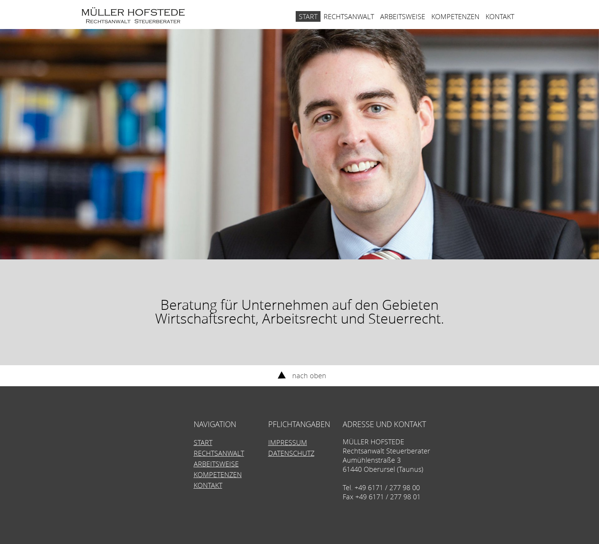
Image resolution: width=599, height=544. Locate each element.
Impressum (287, 442)
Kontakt (500, 16)
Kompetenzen (455, 16)
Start (308, 16)
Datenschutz (291, 453)
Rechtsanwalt (349, 16)
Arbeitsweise (402, 16)
